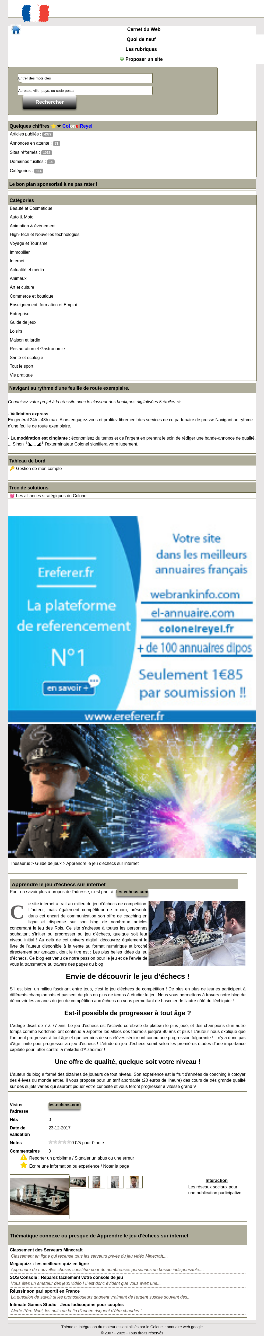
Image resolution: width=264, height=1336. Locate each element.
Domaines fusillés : (32, 161)
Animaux (18, 278)
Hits (14, 1119)
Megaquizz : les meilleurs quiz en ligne (49, 1263)
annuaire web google (185, 1327)
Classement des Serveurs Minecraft (46, 1250)
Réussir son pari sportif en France (45, 1291)
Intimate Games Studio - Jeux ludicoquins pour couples (67, 1304)
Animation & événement (32, 226)
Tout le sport (21, 366)
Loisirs (16, 331)
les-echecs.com (132, 891)
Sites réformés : (31, 152)
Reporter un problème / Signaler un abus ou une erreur (81, 1158)
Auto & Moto (21, 217)
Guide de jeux (23, 322)
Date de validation (20, 1131)
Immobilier (20, 252)
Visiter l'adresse (19, 1108)
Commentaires (25, 1151)
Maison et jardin (25, 340)
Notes (16, 1142)
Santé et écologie (26, 357)
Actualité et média (27, 269)
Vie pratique (21, 375)
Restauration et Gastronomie (37, 348)
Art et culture (22, 287)
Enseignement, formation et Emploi (43, 304)
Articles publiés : (31, 134)
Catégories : (26, 170)
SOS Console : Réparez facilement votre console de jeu (66, 1277)
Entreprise (19, 313)
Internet (17, 261)
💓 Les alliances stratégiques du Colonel (48, 495)
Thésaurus (20, 863)
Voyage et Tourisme (28, 243)
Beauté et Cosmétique (31, 208)
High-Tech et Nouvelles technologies (44, 234)
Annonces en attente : (35, 143)
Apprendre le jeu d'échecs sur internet (102, 863)
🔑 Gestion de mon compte (35, 468)
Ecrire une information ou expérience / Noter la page (79, 1166)
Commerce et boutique (31, 296)
